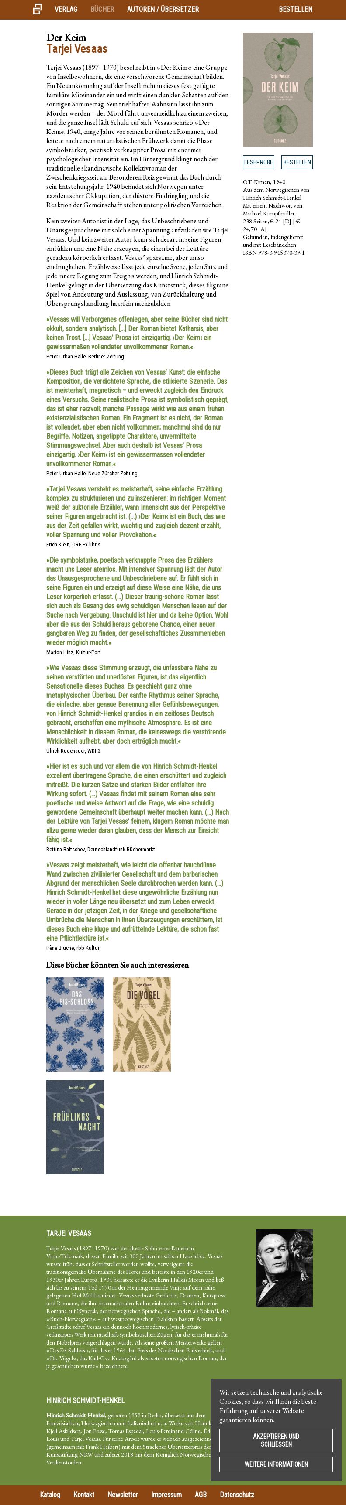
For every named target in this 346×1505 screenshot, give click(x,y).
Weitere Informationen (276, 1464)
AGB (201, 1495)
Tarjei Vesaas (68, 1233)
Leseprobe (258, 162)
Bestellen (295, 9)
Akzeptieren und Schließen (276, 1440)
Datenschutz (237, 1495)
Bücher (102, 9)
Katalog (50, 1495)
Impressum (166, 1495)
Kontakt (83, 1495)
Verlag (66, 9)
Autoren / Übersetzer (163, 9)
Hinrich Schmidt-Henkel (85, 1400)
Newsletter (122, 1495)
